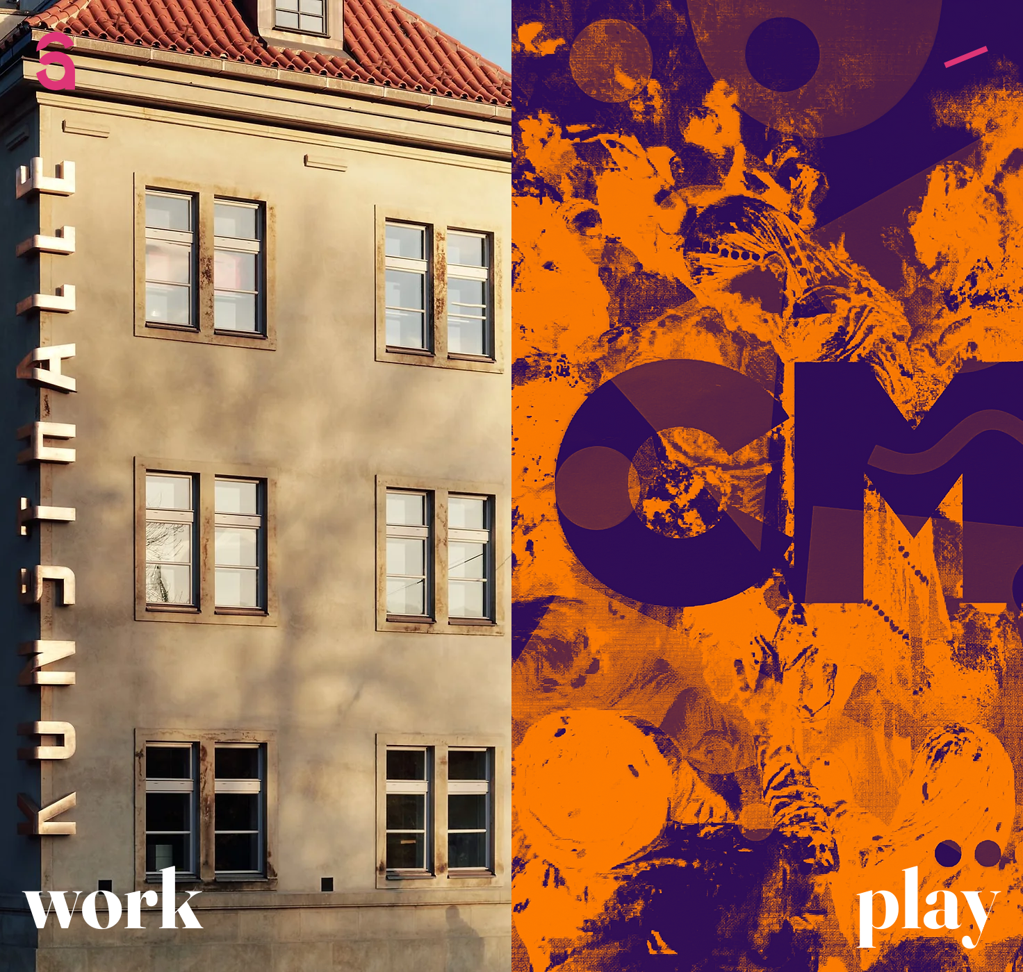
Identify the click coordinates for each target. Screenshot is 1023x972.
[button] (966, 57)
